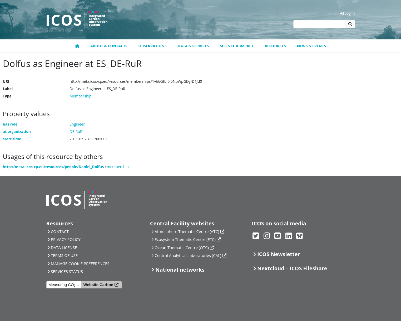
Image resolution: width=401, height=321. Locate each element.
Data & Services (193, 45)
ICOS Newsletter (278, 254)
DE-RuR (76, 131)
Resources (275, 45)
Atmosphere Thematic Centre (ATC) (187, 231)
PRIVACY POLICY (66, 239)
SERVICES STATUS (67, 271)
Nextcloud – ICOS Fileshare (292, 268)
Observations (152, 45)
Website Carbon (98, 284)
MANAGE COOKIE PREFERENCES (80, 263)
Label (8, 88)
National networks (179, 269)
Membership (80, 96)
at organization (17, 131)
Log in (347, 13)
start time (12, 138)
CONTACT (60, 231)
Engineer (77, 124)
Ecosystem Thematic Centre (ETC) (185, 239)
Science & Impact (237, 45)
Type (7, 96)
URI (6, 81)
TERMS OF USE (64, 255)
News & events (311, 45)
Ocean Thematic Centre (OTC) (182, 247)
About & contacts (108, 45)
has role (10, 124)
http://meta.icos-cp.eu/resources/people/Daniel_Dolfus (53, 166)
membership (118, 166)
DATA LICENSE (64, 247)
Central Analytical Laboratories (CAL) (188, 255)
